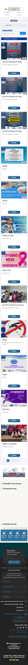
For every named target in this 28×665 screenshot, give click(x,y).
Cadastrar (14, 562)
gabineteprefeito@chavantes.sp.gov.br (14, 614)
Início (3, 25)
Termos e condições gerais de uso (18, 630)
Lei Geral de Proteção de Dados (17, 636)
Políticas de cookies (22, 632)
